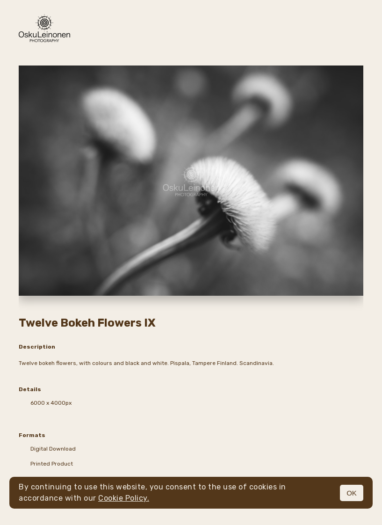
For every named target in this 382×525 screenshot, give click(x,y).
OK (351, 493)
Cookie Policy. (123, 498)
